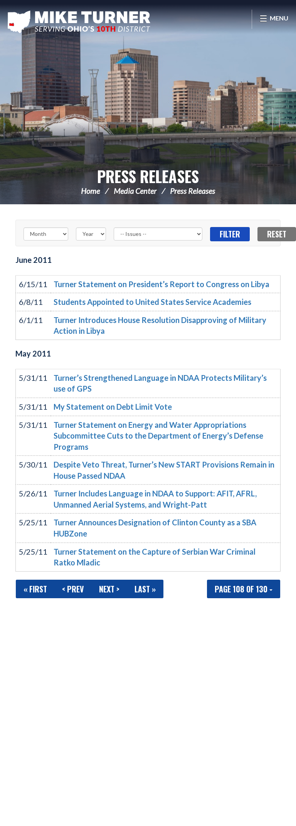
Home (90, 190)
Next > (109, 589)
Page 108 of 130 (243, 589)
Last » (145, 589)
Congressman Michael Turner (79, 21)
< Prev (73, 589)
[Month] (46, 234)
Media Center (135, 190)
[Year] (91, 234)
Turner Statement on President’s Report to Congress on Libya (161, 284)
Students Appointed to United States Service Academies (152, 301)
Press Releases (148, 176)
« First (35, 589)
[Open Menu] (274, 19)
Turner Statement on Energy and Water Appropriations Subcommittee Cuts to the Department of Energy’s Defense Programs (158, 435)
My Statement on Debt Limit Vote (113, 406)
